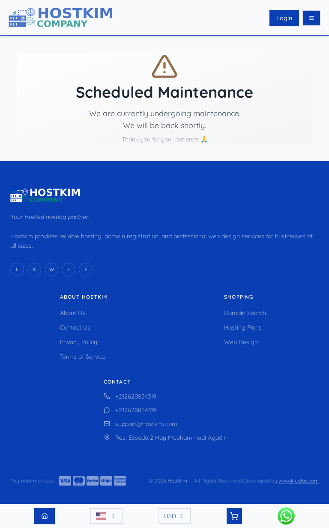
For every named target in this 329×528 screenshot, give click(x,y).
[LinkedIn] (17, 269)
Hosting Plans (243, 327)
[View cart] (234, 516)
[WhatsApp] (51, 269)
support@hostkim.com (140, 424)
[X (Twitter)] (34, 269)
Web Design (241, 342)
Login (284, 18)
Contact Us (75, 327)
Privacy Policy (78, 342)
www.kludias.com (298, 480)
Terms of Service (83, 356)
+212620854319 (130, 396)
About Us (72, 313)
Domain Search (245, 313)
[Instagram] (68, 269)
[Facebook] (86, 269)
